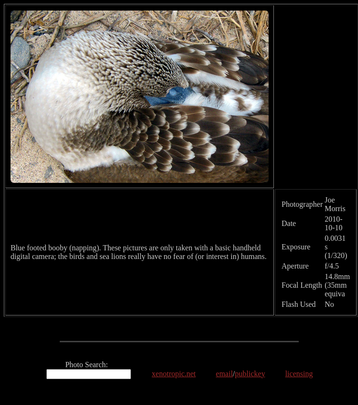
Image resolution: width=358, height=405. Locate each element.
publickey (250, 374)
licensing (299, 374)
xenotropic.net (174, 374)
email (224, 374)
